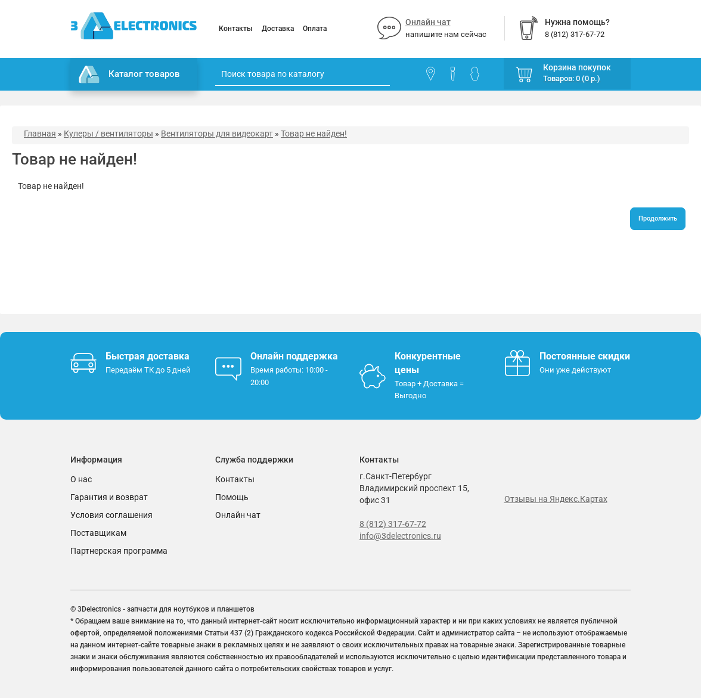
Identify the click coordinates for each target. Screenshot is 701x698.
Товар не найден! (314, 133)
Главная (40, 133)
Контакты (236, 28)
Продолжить (657, 218)
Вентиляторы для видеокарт (217, 133)
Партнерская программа (119, 551)
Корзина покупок (577, 67)
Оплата (315, 28)
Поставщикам (98, 533)
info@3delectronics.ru (400, 536)
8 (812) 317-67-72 (392, 524)
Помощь (232, 497)
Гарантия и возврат (109, 497)
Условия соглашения (111, 515)
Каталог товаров (129, 74)
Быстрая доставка (148, 356)
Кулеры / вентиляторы (108, 133)
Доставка (278, 28)
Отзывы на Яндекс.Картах (555, 499)
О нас (81, 479)
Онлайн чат (428, 22)
